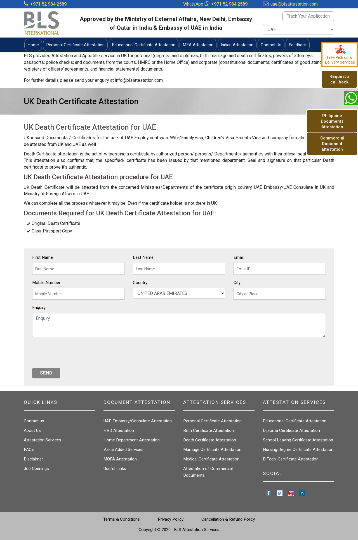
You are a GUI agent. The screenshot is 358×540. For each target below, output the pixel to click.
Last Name (143, 257)
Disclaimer (33, 459)
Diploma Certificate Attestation (291, 430)
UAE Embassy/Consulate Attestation (137, 420)
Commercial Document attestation (332, 144)
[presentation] (74, 353)
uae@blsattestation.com (294, 4)
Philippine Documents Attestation (332, 121)
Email (239, 257)
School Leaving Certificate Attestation (298, 440)
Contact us (34, 420)
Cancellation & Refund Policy (228, 519)
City (237, 282)
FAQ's (29, 449)
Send (46, 373)
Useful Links (114, 468)
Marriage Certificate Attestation (212, 449)
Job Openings (36, 468)
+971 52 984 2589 (48, 4)
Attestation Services (42, 440)
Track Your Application (308, 16)
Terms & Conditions (121, 519)
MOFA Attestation (120, 459)
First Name (42, 257)
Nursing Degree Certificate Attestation (298, 449)
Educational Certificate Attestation (294, 420)
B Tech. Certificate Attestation (291, 459)
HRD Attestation (118, 430)
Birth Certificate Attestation (208, 430)
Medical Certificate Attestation (211, 459)
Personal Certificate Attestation (212, 420)
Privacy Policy (170, 519)
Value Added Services (123, 449)
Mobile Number (46, 282)
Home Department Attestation (131, 440)
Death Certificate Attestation (209, 440)
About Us (32, 430)
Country (140, 282)
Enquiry (39, 307)
